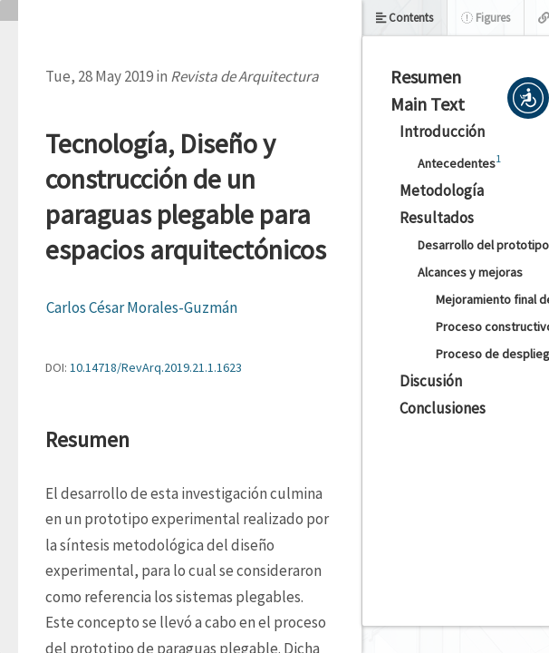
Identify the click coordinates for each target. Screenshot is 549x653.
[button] (528, 98)
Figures (485, 17)
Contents (404, 17)
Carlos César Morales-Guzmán (141, 307)
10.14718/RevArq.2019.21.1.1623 (156, 367)
